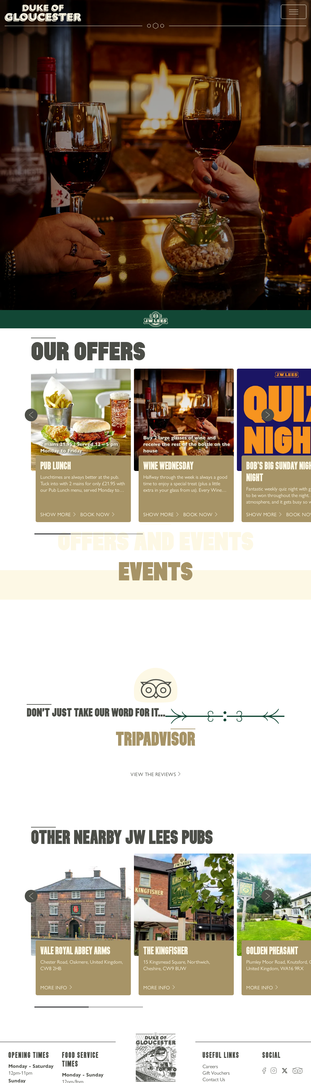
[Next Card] (267, 415)
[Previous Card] (31, 415)
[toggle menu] (293, 12)
